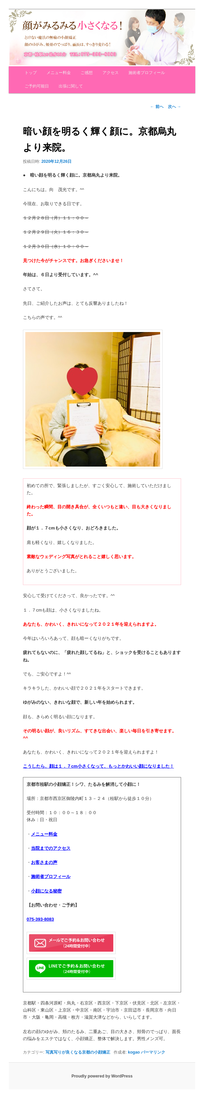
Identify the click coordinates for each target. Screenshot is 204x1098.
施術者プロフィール (146, 72)
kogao (134, 1052)
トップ (31, 72)
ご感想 (87, 72)
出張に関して (71, 86)
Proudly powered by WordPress (102, 1076)
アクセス (111, 72)
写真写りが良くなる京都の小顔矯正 (78, 1052)
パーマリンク (153, 1052)
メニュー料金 (59, 72)
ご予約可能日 (37, 86)
